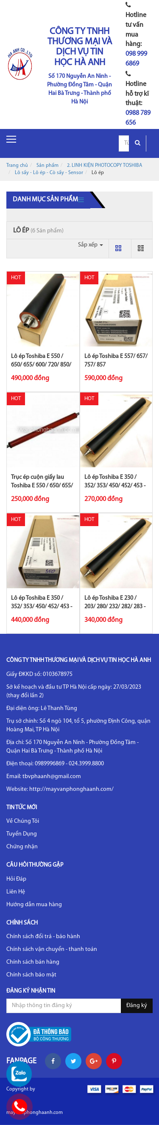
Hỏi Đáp (16, 879)
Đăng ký (136, 1005)
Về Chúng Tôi (22, 821)
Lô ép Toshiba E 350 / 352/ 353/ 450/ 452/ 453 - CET (41, 606)
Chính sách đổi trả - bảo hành (43, 936)
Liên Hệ (15, 892)
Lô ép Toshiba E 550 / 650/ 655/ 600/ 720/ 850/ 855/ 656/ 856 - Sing (41, 365)
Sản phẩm (47, 165)
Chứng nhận (22, 847)
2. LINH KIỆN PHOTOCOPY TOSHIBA (104, 165)
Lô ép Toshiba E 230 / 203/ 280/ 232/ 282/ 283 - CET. (114, 606)
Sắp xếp (90, 245)
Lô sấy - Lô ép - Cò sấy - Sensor (49, 172)
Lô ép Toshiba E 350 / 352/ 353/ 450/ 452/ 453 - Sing (114, 486)
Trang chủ (17, 165)
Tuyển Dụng (21, 834)
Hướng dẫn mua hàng (34, 905)
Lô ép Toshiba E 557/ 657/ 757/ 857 (116, 360)
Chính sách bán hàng (32, 962)
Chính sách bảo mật (31, 975)
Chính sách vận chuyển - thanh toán (51, 949)
